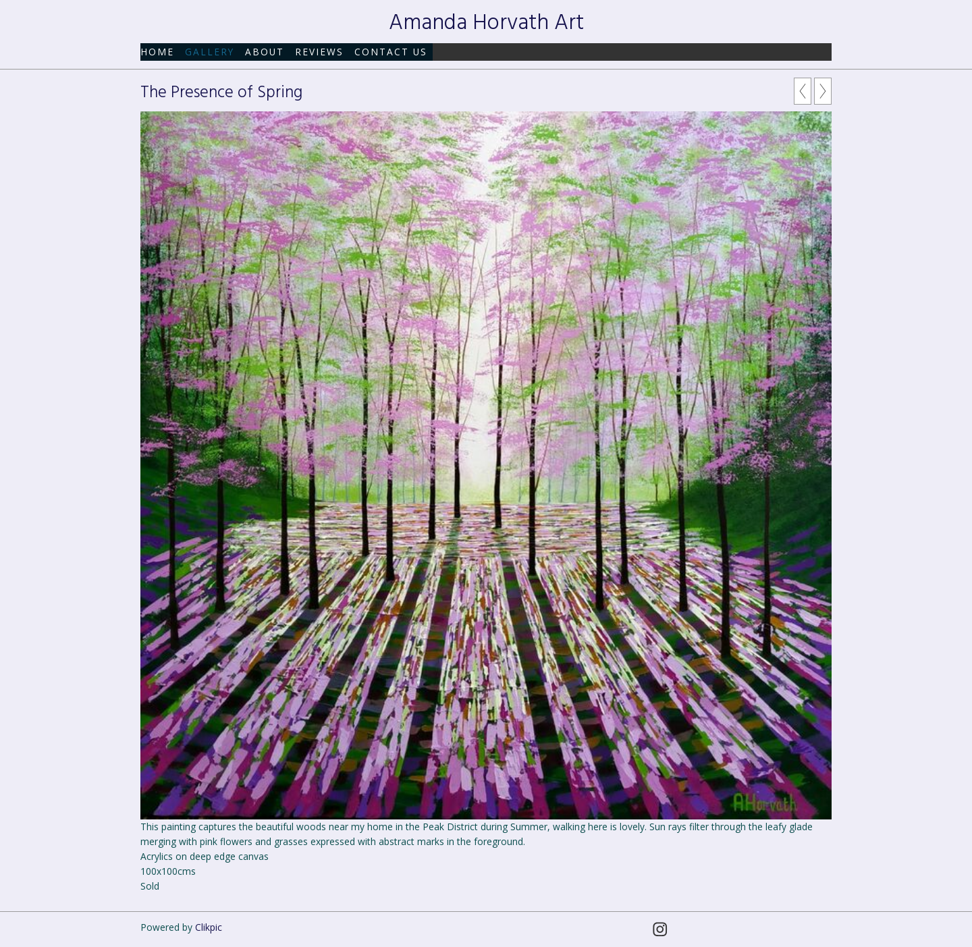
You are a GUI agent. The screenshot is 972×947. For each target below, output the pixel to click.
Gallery (209, 51)
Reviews (319, 51)
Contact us (390, 51)
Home (157, 51)
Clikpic (208, 927)
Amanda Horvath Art (486, 23)
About (264, 51)
